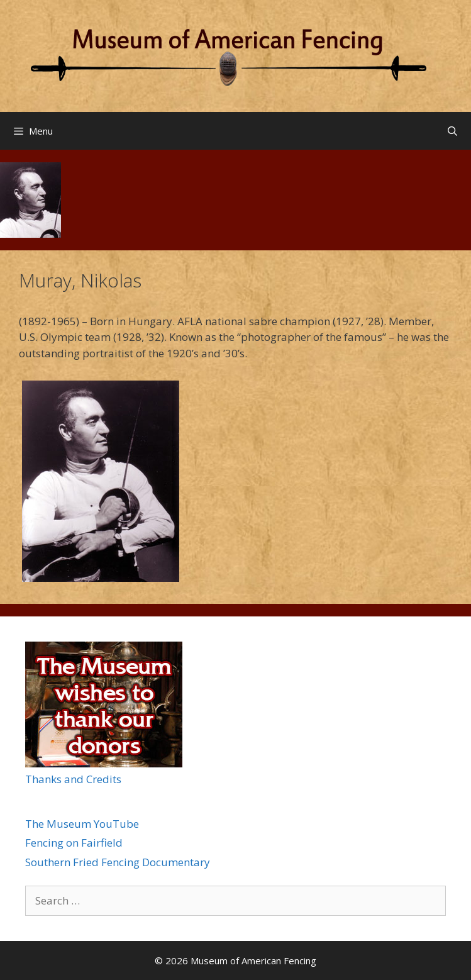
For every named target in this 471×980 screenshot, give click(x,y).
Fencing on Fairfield (74, 842)
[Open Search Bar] (452, 131)
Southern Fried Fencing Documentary (117, 862)
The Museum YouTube (82, 823)
